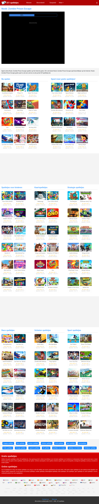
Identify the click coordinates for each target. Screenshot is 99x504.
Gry (51, 482)
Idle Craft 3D (7, 270)
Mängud (83, 482)
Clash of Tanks (33, 110)
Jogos (31, 480)
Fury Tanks (82, 110)
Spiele (49, 480)
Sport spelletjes (74, 330)
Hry (58, 482)
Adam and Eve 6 (82, 93)
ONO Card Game (52, 218)
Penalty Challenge (86, 413)
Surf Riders (73, 344)
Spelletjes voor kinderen (11, 187)
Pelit (10, 482)
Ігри (26, 482)
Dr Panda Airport (7, 287)
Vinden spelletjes (7, 448)
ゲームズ (79, 493)
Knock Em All (69, 110)
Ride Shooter (40, 378)
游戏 (73, 493)
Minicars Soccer (85, 361)
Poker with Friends (40, 218)
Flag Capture (52, 361)
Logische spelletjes (34, 448)
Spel (90, 480)
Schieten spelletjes (42, 330)
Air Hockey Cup (69, 144)
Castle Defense (73, 253)
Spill (83, 480)
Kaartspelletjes (40, 187)
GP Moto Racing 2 (82, 127)
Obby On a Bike (73, 413)
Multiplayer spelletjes (90, 448)
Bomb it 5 (7, 253)
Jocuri (33, 482)
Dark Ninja (20, 110)
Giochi (75, 480)
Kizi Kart (19, 287)
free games (8, 488)
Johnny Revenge (40, 396)
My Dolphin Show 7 (20, 236)
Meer (60, 3)
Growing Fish (19, 201)
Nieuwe (28, 3)
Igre (65, 482)
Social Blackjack (52, 236)
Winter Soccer (86, 378)
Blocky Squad (73, 218)
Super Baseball (73, 378)
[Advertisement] (33, 38)
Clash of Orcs (73, 236)
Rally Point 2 (19, 396)
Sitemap (54, 499)
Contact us (45, 499)
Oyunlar (37, 485)
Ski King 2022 (32, 127)
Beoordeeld (40, 3)
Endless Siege (86, 218)
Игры (23, 480)
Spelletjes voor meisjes (59, 448)
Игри (53, 485)
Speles (92, 482)
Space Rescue (69, 93)
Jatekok (43, 482)
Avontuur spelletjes (33, 443)
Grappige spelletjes (8, 443)
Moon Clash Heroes (52, 396)
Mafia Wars (40, 344)
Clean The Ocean (32, 93)
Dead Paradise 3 (7, 361)
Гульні (19, 493)
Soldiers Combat (52, 430)
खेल (68, 493)
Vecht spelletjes (59, 443)
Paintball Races (7, 378)
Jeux (67, 480)
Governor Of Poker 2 (52, 253)
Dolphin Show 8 (7, 218)
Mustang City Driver (19, 430)
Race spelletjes (8, 330)
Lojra (45, 485)
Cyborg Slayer (82, 144)
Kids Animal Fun (19, 253)
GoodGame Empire (7, 93)
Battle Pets (86, 287)
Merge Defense (86, 270)
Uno (7, 127)
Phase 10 (20, 93)
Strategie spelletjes (75, 187)
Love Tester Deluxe (20, 270)
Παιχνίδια (62, 485)
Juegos (40, 480)
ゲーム (72, 485)
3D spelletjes (46, 448)
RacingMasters (7, 344)
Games (6, 480)
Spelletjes (58, 480)
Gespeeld (53, 3)
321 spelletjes (12, 3)
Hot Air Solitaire (40, 236)
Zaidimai (27, 485)
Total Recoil (7, 110)
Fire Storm (69, 127)
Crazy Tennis (85, 396)
